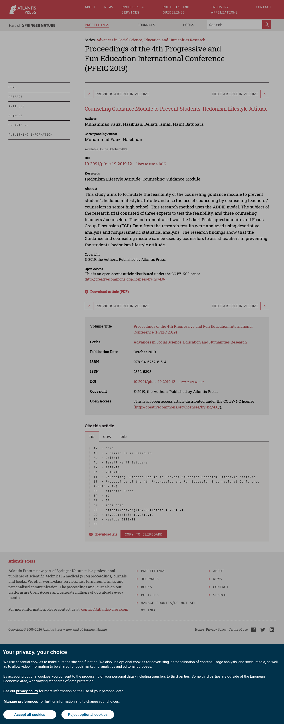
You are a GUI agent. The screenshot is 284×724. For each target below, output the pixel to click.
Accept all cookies (29, 714)
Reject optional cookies (88, 714)
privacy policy (27, 691)
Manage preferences (21, 701)
